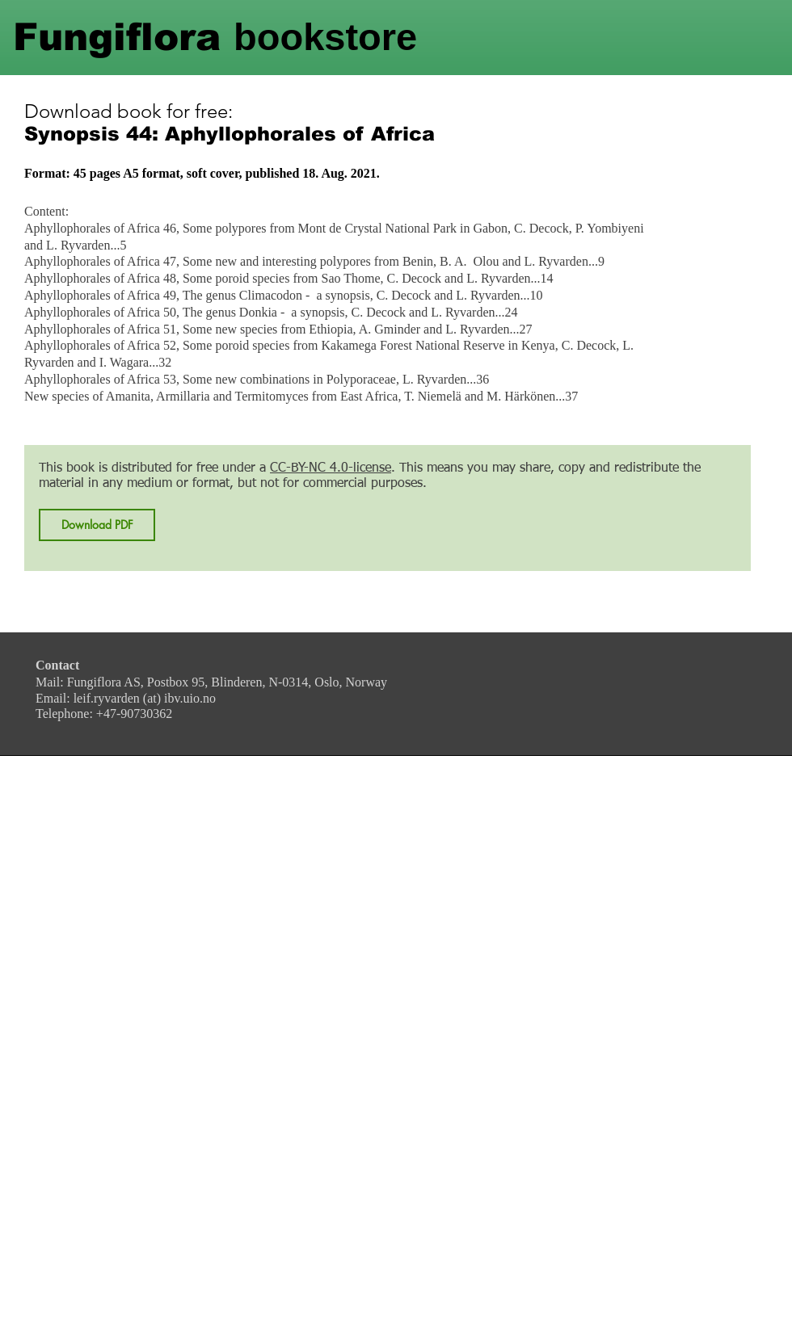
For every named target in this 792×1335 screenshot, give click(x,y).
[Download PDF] (97, 525)
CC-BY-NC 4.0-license (330, 468)
